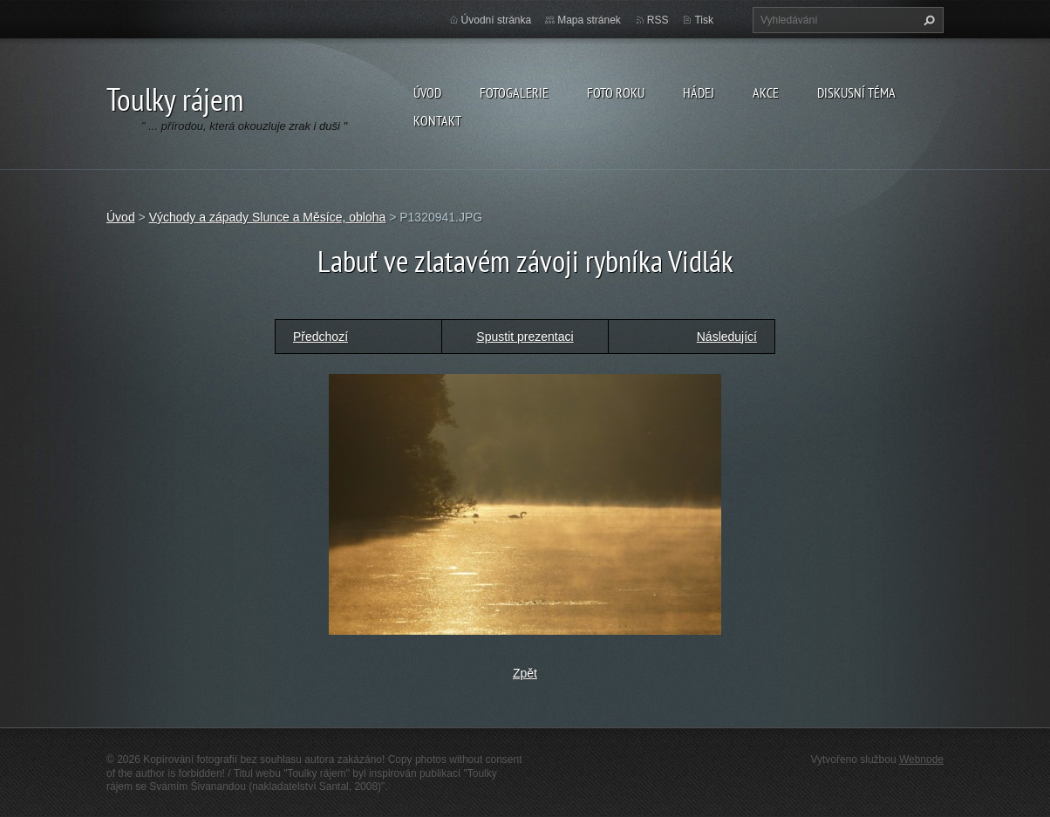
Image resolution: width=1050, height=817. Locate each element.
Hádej (698, 92)
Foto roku (615, 92)
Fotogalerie (514, 92)
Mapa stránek (589, 20)
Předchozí (320, 337)
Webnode (921, 759)
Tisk (703, 20)
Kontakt (437, 120)
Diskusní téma (856, 92)
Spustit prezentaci (524, 337)
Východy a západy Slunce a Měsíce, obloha (267, 217)
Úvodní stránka (496, 20)
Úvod (427, 92)
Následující (727, 337)
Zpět (525, 673)
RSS (658, 20)
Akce (766, 92)
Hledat (927, 20)
